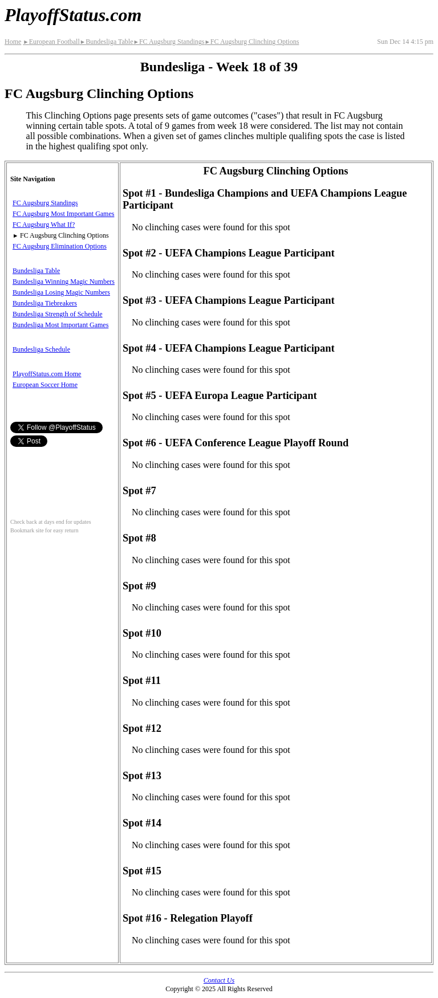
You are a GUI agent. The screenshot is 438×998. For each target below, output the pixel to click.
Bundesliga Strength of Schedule (58, 314)
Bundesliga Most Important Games (60, 325)
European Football (51, 42)
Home (13, 42)
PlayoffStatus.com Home (47, 374)
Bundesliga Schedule (41, 349)
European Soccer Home (45, 385)
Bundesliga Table (106, 42)
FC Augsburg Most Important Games (63, 214)
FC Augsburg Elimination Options (60, 246)
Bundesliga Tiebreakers (45, 303)
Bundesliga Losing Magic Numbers (61, 292)
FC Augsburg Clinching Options (251, 42)
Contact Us (219, 980)
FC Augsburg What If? (44, 225)
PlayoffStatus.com (73, 15)
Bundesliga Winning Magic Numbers (64, 282)
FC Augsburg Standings (168, 42)
